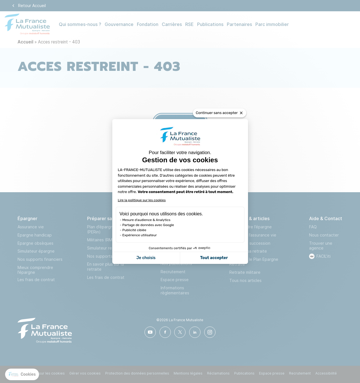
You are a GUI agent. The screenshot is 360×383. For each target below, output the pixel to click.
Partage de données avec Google (148, 225)
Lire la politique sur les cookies (142, 200)
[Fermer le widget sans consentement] (219, 112)
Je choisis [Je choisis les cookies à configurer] (146, 257)
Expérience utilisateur (139, 235)
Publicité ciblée (134, 230)
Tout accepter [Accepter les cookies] (214, 257)
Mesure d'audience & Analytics (146, 220)
